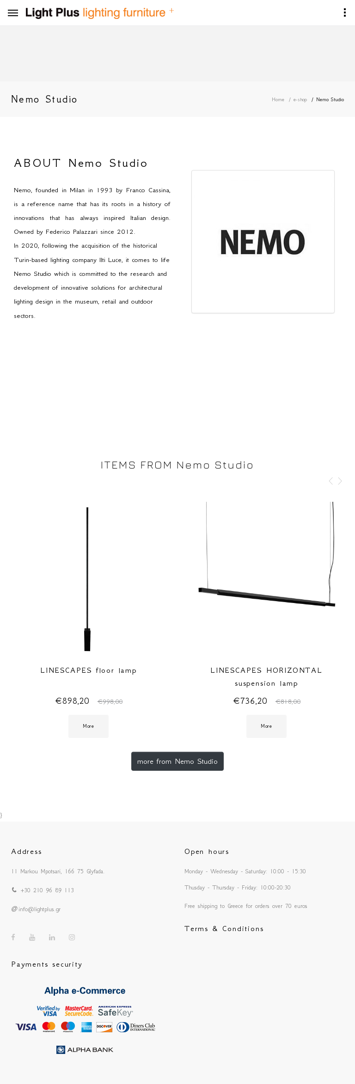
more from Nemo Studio (177, 761)
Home (278, 100)
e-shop (300, 100)
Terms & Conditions (223, 928)
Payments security (47, 963)
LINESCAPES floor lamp (88, 670)
